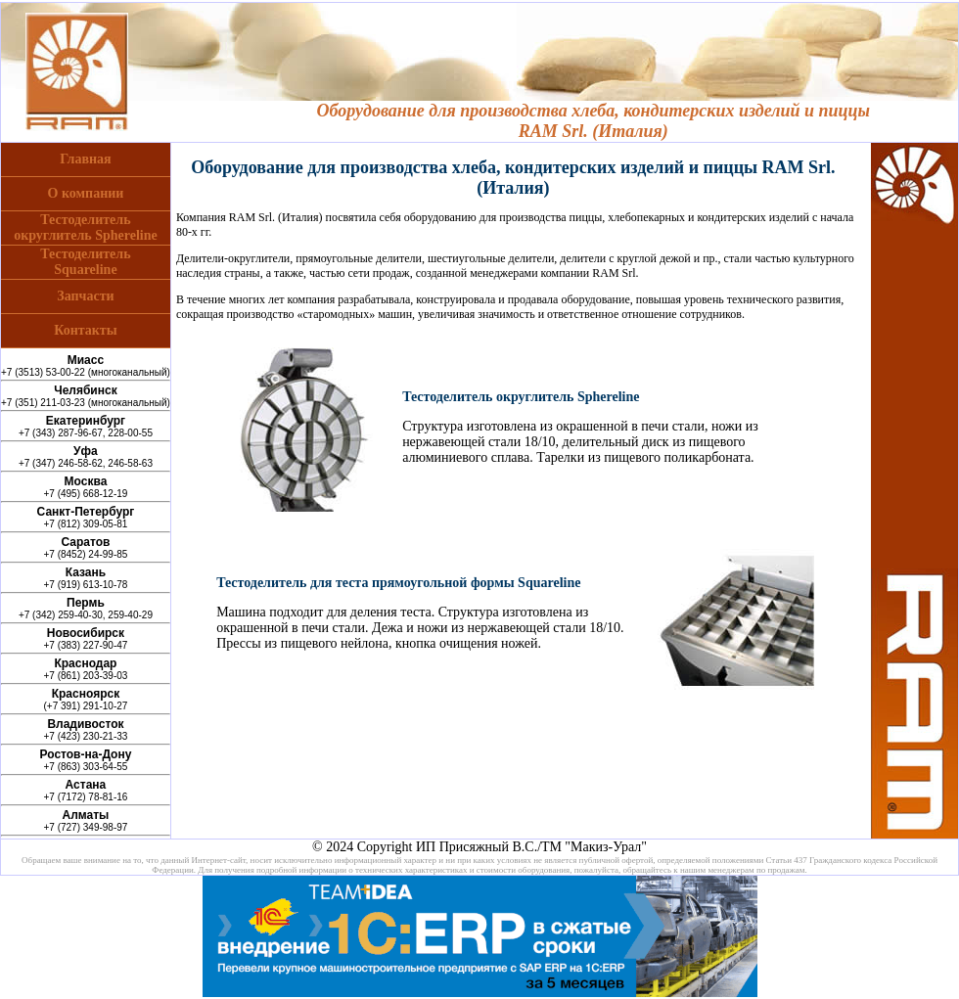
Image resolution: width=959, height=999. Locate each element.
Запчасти (85, 296)
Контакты (85, 330)
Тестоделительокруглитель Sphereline (86, 227)
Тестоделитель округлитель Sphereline (520, 396)
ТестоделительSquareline (85, 262)
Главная (85, 159)
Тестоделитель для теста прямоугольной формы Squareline (398, 582)
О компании (86, 193)
